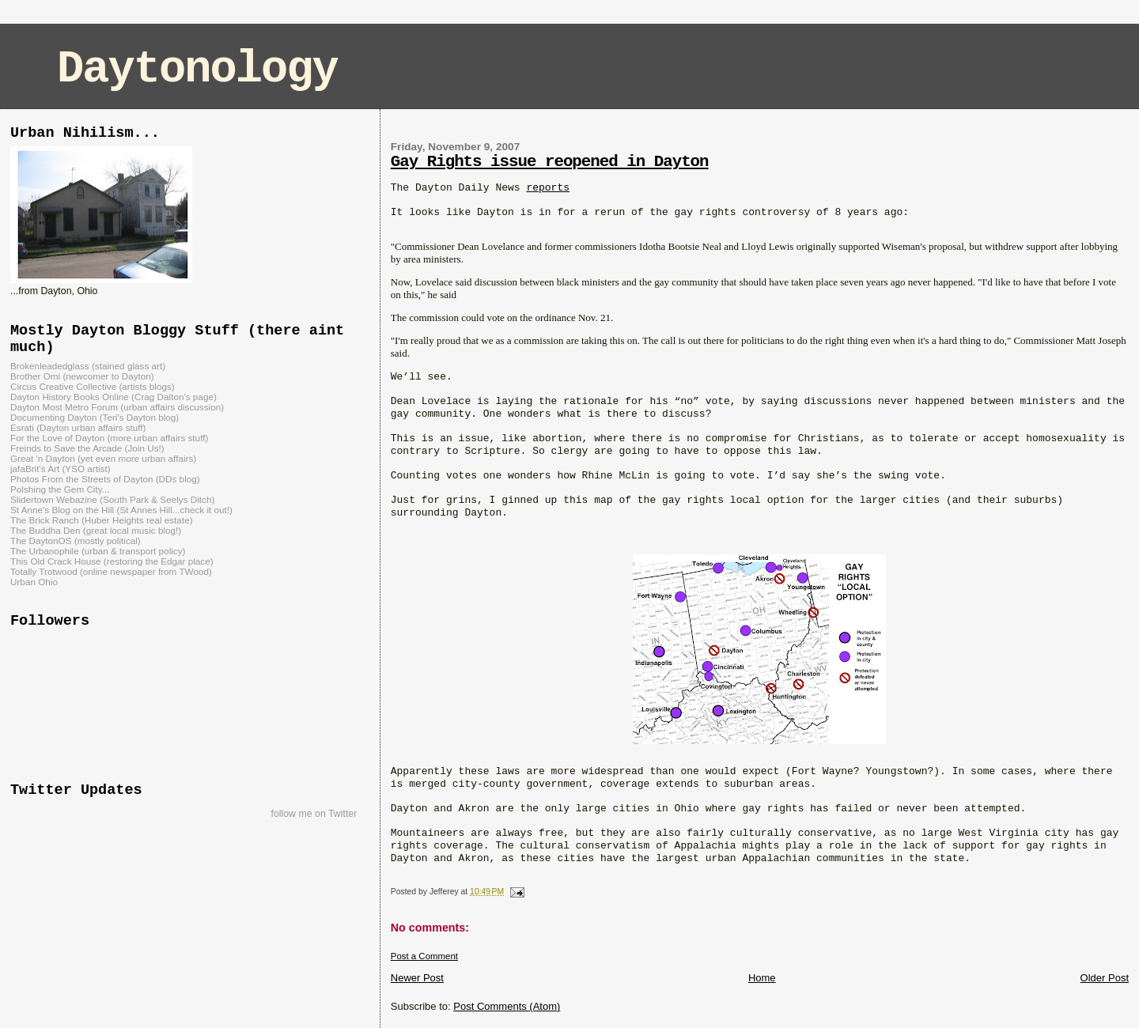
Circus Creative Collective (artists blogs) (92, 386)
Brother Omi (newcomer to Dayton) (82, 376)
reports (548, 188)
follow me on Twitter (314, 813)
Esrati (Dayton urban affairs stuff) (78, 427)
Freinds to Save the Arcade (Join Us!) (87, 448)
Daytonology (197, 69)
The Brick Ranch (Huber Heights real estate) (101, 520)
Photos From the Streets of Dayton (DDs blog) (105, 479)
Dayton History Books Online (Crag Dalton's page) (113, 396)
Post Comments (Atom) (506, 1006)
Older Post (1104, 978)
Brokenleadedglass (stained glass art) (87, 366)
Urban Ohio (34, 581)
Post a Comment (424, 956)
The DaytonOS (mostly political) (75, 540)
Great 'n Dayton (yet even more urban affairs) (103, 458)
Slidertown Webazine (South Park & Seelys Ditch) (112, 499)
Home (762, 978)
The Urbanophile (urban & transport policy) (97, 551)
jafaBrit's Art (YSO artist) (60, 468)
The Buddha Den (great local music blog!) (95, 530)
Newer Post (417, 978)
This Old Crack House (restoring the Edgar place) (112, 561)
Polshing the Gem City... (59, 489)
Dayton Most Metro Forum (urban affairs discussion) (117, 407)
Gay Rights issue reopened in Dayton (550, 162)
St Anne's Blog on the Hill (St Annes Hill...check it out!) (121, 510)
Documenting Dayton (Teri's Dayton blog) (94, 417)
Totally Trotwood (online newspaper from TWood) (111, 571)
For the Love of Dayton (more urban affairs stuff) (109, 438)
